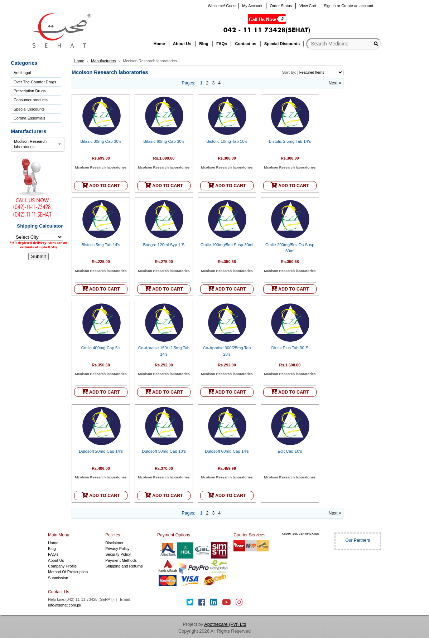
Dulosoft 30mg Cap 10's (164, 451)
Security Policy (118, 554)
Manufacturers (103, 61)
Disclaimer (114, 543)
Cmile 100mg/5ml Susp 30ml (227, 245)
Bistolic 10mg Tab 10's (226, 141)
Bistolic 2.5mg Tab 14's (290, 141)
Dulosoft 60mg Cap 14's (227, 451)
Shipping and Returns (124, 566)
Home (79, 61)
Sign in (330, 6)
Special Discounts (29, 109)
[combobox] (37, 144)
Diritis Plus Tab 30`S (290, 348)
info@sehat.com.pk (64, 605)
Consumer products (31, 100)
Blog (52, 548)
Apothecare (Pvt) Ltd (225, 624)
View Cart (307, 6)
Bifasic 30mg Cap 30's (100, 141)
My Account (252, 6)
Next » (335, 83)
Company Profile (62, 566)
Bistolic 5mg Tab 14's (101, 245)
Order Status (281, 6)
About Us (56, 560)
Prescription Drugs (29, 91)
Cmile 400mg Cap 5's (100, 348)
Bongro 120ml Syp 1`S (163, 245)
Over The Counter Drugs (35, 82)
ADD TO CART (101, 185)
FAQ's (53, 554)
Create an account (357, 6)
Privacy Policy (117, 548)
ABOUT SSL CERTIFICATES (300, 533)
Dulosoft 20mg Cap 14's (101, 451)
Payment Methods (121, 560)
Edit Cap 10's (290, 451)
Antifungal (22, 72)
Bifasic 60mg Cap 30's (163, 141)
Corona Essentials (29, 118)
